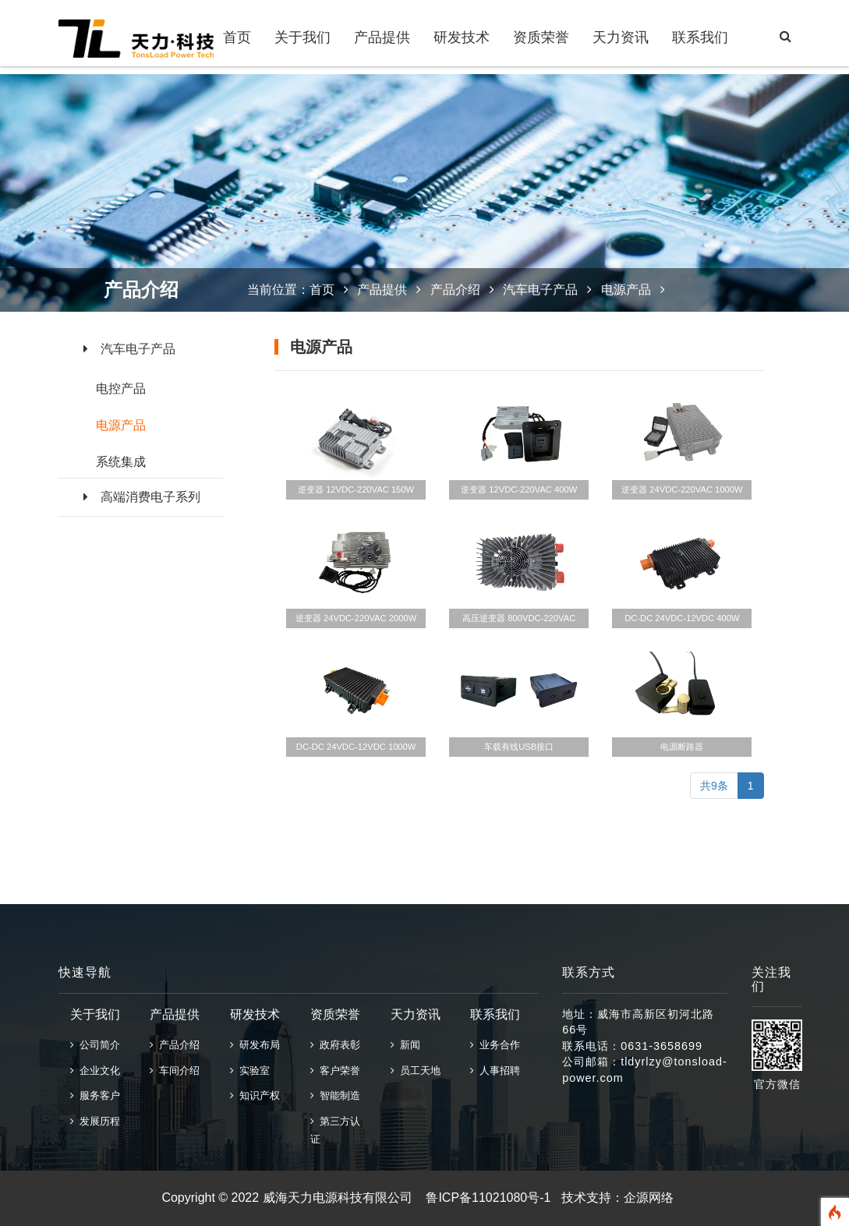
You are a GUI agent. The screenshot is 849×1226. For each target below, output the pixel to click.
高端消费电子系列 (141, 496)
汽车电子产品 (129, 348)
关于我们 (302, 37)
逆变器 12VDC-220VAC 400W (519, 489)
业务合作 (495, 1045)
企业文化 (95, 1070)
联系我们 (700, 37)
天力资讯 (621, 37)
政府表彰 (335, 1045)
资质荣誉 (541, 37)
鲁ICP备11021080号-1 (488, 1197)
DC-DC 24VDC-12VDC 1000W (356, 746)
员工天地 (415, 1070)
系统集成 (121, 461)
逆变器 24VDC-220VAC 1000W (681, 489)
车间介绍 (175, 1070)
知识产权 (255, 1095)
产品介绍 (455, 289)
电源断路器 (681, 746)
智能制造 (335, 1095)
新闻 (405, 1045)
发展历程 (95, 1121)
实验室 (250, 1070)
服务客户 (95, 1095)
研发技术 (461, 37)
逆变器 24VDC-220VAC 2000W (355, 618)
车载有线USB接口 (519, 746)
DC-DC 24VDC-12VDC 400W (681, 618)
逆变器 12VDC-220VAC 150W (356, 489)
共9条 (714, 785)
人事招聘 (495, 1070)
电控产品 (121, 388)
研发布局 (255, 1045)
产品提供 (382, 37)
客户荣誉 (335, 1070)
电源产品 (121, 425)
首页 (237, 37)
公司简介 (95, 1045)
